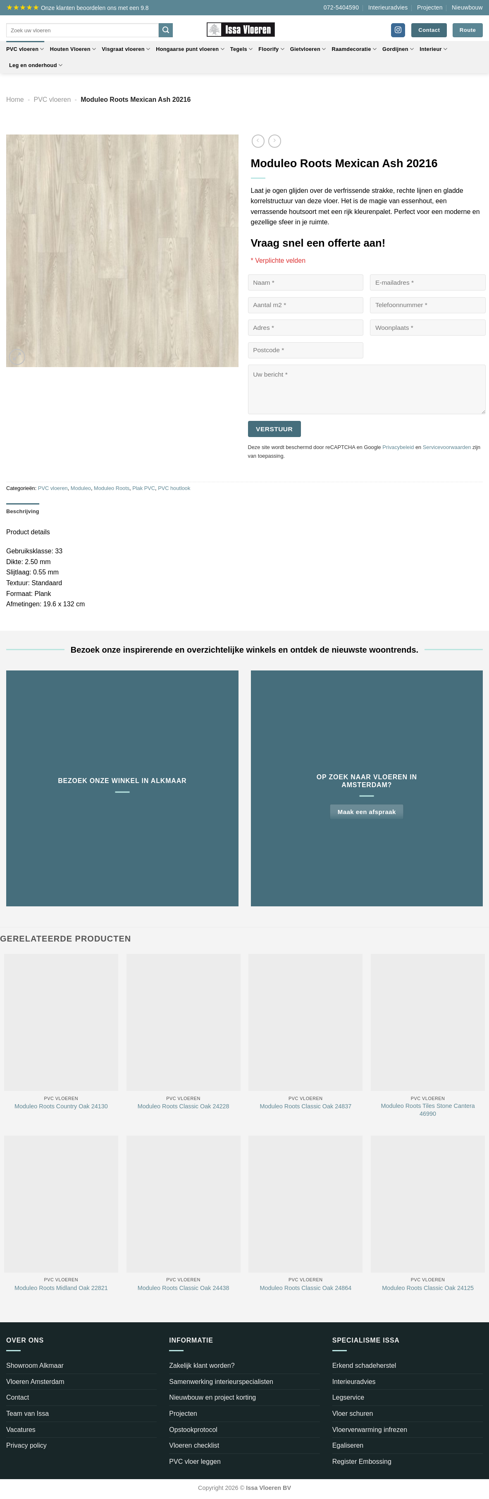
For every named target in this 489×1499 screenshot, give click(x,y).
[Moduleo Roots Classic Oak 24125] (428, 1204)
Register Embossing (361, 1461)
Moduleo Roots (111, 488)
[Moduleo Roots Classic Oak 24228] (183, 1022)
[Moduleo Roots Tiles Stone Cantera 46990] (428, 1022)
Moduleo (81, 488)
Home (15, 99)
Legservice (348, 1397)
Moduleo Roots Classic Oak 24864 (306, 1288)
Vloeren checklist (194, 1445)
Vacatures (21, 1429)
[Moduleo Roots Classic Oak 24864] (305, 1204)
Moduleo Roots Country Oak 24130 (61, 1106)
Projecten (430, 7)
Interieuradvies (388, 7)
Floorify (271, 49)
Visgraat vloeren (126, 49)
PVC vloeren (25, 49)
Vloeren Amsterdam (35, 1381)
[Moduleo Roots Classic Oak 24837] (305, 1022)
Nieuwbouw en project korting (212, 1397)
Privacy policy (26, 1445)
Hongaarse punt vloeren (190, 49)
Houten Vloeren (73, 49)
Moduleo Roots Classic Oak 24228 (183, 1106)
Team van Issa (27, 1413)
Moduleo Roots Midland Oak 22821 (61, 1288)
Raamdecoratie (354, 49)
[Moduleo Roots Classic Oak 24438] (183, 1204)
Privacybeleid (398, 447)
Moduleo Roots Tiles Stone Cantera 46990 (428, 1110)
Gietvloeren (308, 49)
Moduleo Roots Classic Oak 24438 (183, 1288)
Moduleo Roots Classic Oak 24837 (306, 1106)
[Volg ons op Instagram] (398, 30)
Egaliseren (348, 1445)
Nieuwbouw (467, 7)
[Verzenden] (166, 30)
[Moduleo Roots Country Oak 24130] (61, 1022)
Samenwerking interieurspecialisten (221, 1381)
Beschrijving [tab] (22, 511)
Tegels (241, 49)
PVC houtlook (174, 488)
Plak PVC (143, 488)
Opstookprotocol (193, 1429)
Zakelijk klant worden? (201, 1365)
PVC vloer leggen (195, 1461)
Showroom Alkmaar (35, 1365)
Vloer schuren (352, 1413)
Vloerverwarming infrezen (369, 1429)
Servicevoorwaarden (447, 447)
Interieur (433, 49)
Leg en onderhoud (35, 65)
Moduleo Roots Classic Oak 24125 (428, 1288)
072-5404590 (341, 7)
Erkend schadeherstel (364, 1365)
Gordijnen (398, 49)
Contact (17, 1397)
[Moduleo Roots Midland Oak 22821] (61, 1204)
